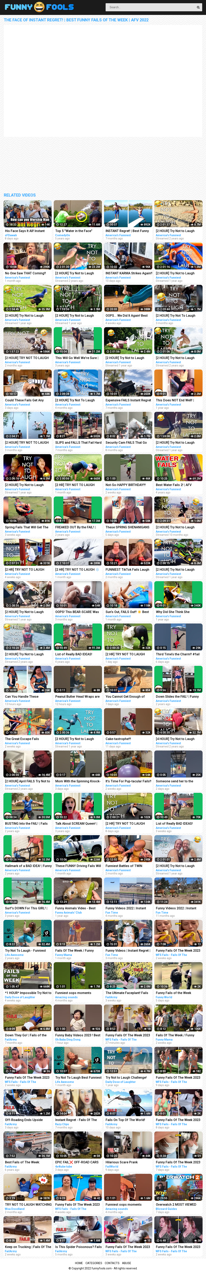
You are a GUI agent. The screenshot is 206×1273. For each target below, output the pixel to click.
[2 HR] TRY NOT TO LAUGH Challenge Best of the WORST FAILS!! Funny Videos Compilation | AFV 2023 (27, 570)
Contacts (112, 1263)
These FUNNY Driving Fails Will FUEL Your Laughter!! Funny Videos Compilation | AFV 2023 (78, 866)
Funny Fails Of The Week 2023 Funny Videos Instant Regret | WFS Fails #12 (77, 1205)
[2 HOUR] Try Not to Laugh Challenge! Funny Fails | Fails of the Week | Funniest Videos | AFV (178, 358)
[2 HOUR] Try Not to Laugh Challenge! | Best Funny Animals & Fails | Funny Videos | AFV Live (179, 443)
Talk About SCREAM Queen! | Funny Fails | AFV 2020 (76, 824)
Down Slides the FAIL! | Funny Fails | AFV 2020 (177, 697)
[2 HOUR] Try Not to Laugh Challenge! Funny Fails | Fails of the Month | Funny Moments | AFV (178, 570)
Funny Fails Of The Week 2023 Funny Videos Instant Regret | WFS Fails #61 (178, 1162)
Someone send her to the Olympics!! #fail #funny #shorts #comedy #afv (174, 781)
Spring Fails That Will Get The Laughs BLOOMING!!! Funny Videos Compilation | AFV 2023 (27, 527)
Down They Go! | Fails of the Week (25, 1035)
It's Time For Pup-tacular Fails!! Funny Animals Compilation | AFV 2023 (128, 781)
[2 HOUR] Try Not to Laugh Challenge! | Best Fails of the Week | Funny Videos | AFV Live (178, 273)
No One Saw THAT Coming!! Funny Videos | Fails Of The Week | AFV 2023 (25, 273)
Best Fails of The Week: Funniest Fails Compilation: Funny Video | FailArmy (25, 1162)
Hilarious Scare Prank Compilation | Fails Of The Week (125, 1162)
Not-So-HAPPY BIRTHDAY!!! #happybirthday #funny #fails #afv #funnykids (128, 485)
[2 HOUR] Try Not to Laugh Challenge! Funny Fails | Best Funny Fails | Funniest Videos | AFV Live (27, 485)
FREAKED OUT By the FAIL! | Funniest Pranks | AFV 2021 (75, 527)
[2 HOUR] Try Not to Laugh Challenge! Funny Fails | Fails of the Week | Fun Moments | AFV (76, 273)
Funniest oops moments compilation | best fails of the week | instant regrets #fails (127, 1205)
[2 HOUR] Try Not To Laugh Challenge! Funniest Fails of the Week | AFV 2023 (179, 316)
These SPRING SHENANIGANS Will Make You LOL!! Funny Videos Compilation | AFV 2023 (128, 527)
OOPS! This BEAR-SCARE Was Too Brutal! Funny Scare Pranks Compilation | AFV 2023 (78, 612)
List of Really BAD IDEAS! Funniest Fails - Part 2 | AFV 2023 (176, 824)
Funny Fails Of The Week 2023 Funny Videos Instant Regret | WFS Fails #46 (178, 951)
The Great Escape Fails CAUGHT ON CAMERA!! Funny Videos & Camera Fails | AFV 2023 (26, 739)
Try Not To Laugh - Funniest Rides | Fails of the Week (25, 951)
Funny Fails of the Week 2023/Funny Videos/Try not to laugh (178, 993)
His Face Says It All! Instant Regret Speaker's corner (25, 231)
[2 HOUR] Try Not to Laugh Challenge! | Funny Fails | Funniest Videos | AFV (175, 527)
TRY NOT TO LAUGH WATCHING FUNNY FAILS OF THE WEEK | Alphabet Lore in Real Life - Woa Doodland (28, 1205)
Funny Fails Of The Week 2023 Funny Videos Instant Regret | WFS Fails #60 (178, 1120)
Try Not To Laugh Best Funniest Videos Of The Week (78, 1078)
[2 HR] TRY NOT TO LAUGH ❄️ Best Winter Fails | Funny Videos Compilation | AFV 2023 (78, 570)
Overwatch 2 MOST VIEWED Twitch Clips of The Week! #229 (176, 1205)
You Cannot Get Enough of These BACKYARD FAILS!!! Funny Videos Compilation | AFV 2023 (126, 697)
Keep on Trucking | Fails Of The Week (28, 1247)
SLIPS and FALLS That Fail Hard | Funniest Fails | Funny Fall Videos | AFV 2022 (78, 443)
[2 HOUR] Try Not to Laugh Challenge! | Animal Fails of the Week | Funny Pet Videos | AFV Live (128, 358)
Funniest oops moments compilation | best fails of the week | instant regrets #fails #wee (77, 993)
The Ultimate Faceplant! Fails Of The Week (127, 993)
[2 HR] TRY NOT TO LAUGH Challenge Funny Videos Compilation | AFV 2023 (75, 485)
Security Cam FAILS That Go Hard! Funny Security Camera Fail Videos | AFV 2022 (127, 443)
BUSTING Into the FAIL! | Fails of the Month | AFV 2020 (26, 824)
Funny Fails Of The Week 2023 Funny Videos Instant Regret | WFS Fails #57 (178, 1078)
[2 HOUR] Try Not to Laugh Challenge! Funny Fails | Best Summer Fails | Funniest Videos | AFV (28, 612)
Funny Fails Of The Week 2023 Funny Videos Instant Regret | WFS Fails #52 (178, 1247)
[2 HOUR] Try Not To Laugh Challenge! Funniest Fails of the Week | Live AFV (78, 400)
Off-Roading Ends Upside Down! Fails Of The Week (24, 1120)
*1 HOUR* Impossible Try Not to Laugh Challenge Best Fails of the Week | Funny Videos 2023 (28, 993)
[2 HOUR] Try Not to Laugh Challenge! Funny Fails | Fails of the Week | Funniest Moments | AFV (177, 231)
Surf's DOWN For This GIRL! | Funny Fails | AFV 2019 (26, 908)
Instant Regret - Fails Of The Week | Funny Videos (76, 1120)
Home (79, 1263)
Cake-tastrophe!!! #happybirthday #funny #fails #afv (128, 739)
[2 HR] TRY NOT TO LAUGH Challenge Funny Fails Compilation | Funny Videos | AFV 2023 (126, 654)
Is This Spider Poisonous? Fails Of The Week (78, 1247)
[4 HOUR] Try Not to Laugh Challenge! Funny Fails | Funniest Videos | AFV (175, 739)
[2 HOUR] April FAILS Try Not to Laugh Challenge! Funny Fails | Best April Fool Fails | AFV (27, 781)
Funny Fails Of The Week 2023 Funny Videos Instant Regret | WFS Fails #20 (128, 1247)
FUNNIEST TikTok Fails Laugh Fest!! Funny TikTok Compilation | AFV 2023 (127, 570)
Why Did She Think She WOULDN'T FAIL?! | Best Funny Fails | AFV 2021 (178, 612)
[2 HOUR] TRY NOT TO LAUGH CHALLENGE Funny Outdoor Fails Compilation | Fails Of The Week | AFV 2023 (28, 358)
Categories (93, 1263)
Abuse (126, 1263)
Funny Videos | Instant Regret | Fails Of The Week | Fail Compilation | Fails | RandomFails (128, 951)
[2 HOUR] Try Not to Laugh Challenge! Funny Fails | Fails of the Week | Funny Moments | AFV (78, 316)
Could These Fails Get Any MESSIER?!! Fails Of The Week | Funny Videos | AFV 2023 (28, 400)
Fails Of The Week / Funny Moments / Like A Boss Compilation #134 (175, 1035)
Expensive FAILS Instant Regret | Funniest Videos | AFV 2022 (128, 400)
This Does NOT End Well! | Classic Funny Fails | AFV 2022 (178, 400)
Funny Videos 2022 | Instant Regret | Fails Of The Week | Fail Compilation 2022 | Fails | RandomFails (129, 908)
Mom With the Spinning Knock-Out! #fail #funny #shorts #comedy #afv (78, 781)
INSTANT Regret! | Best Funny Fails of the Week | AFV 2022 (127, 231)
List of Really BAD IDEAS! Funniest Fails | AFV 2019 (73, 654)
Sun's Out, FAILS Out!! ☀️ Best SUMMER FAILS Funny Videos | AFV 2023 (128, 612)
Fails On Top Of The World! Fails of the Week (125, 1120)
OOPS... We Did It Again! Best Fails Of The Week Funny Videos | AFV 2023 (127, 316)
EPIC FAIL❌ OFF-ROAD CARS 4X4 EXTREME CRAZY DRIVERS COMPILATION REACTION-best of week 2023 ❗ (78, 1162)
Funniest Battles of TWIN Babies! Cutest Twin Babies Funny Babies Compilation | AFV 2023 (129, 866)
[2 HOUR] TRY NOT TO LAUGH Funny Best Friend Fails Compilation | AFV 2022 (27, 443)
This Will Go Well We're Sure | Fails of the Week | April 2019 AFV (76, 358)
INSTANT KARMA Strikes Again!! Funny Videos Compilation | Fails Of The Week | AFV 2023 (129, 273)
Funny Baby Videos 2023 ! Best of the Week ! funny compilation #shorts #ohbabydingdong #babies (77, 1035)
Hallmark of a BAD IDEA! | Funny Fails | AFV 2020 (28, 866)
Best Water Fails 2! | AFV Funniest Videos (174, 485)
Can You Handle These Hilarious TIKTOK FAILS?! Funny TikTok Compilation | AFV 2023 (28, 697)
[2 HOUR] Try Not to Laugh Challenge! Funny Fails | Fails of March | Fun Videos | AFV (26, 654)
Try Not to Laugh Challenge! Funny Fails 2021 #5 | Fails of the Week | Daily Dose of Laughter (127, 1078)
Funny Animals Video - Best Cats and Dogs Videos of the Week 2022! (76, 908)
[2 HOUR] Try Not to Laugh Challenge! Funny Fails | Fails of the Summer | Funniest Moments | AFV (177, 866)
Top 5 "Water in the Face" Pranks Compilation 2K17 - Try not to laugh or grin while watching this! (77, 231)
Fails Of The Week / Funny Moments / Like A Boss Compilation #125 (74, 951)
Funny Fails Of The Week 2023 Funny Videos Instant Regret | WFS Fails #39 (128, 1035)
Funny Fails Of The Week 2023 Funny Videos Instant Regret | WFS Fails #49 (27, 1078)
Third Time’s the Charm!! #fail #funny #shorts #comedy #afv (179, 654)
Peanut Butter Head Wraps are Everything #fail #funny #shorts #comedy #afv (77, 697)
